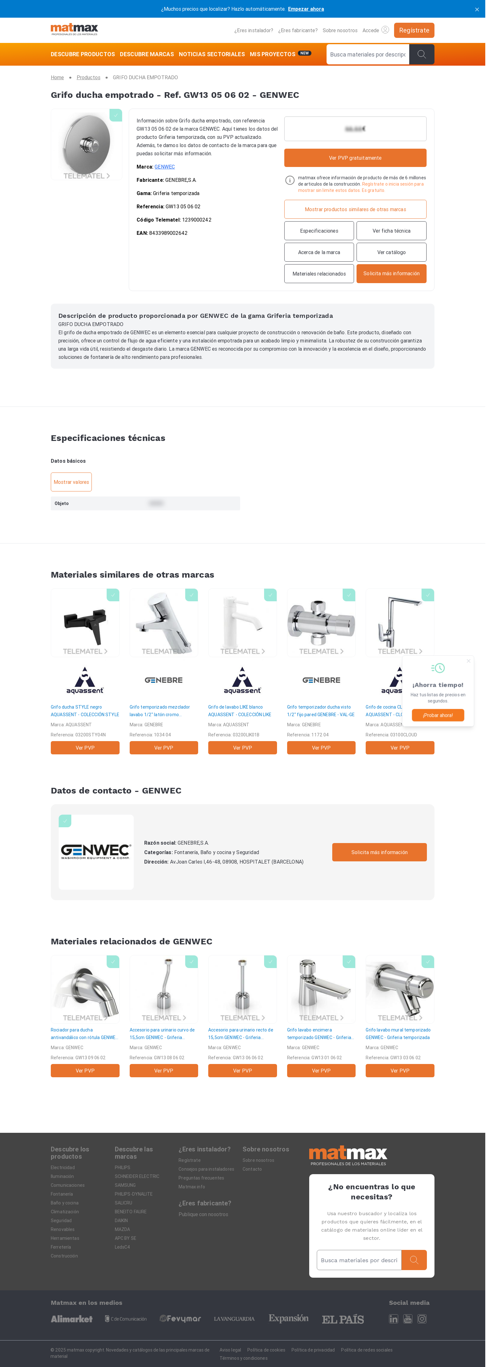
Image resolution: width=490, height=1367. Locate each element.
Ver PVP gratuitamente (355, 158)
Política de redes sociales (367, 1350)
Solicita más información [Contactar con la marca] (379, 852)
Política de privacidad (313, 1350)
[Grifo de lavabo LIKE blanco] (242, 671)
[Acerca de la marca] (319, 252)
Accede (376, 29)
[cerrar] (477, 9)
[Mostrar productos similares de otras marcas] (355, 209)
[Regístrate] (414, 30)
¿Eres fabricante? (298, 30)
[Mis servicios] (280, 54)
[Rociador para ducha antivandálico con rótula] (85, 1016)
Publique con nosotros (203, 1214)
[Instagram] (422, 1318)
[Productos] (88, 77)
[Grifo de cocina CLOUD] (400, 671)
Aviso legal (230, 1350)
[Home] (74, 30)
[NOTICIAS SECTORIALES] (211, 54)
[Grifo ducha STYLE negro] (85, 671)
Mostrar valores (71, 482)
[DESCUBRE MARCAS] (146, 54)
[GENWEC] (96, 852)
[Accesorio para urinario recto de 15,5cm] (242, 1016)
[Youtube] (407, 1318)
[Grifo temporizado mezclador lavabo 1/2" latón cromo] (164, 671)
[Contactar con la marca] (392, 273)
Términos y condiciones (244, 1358)
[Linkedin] (393, 1318)
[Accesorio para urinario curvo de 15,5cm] (164, 1016)
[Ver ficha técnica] (392, 230)
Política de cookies (266, 1350)
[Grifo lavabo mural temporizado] (400, 1016)
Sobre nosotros (340, 30)
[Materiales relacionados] (319, 273)
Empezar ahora (306, 9)
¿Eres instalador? (253, 30)
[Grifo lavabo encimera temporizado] (321, 1016)
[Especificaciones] (319, 230)
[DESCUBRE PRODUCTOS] (84, 54)
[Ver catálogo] (392, 252)
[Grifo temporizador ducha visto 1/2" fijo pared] (321, 671)
